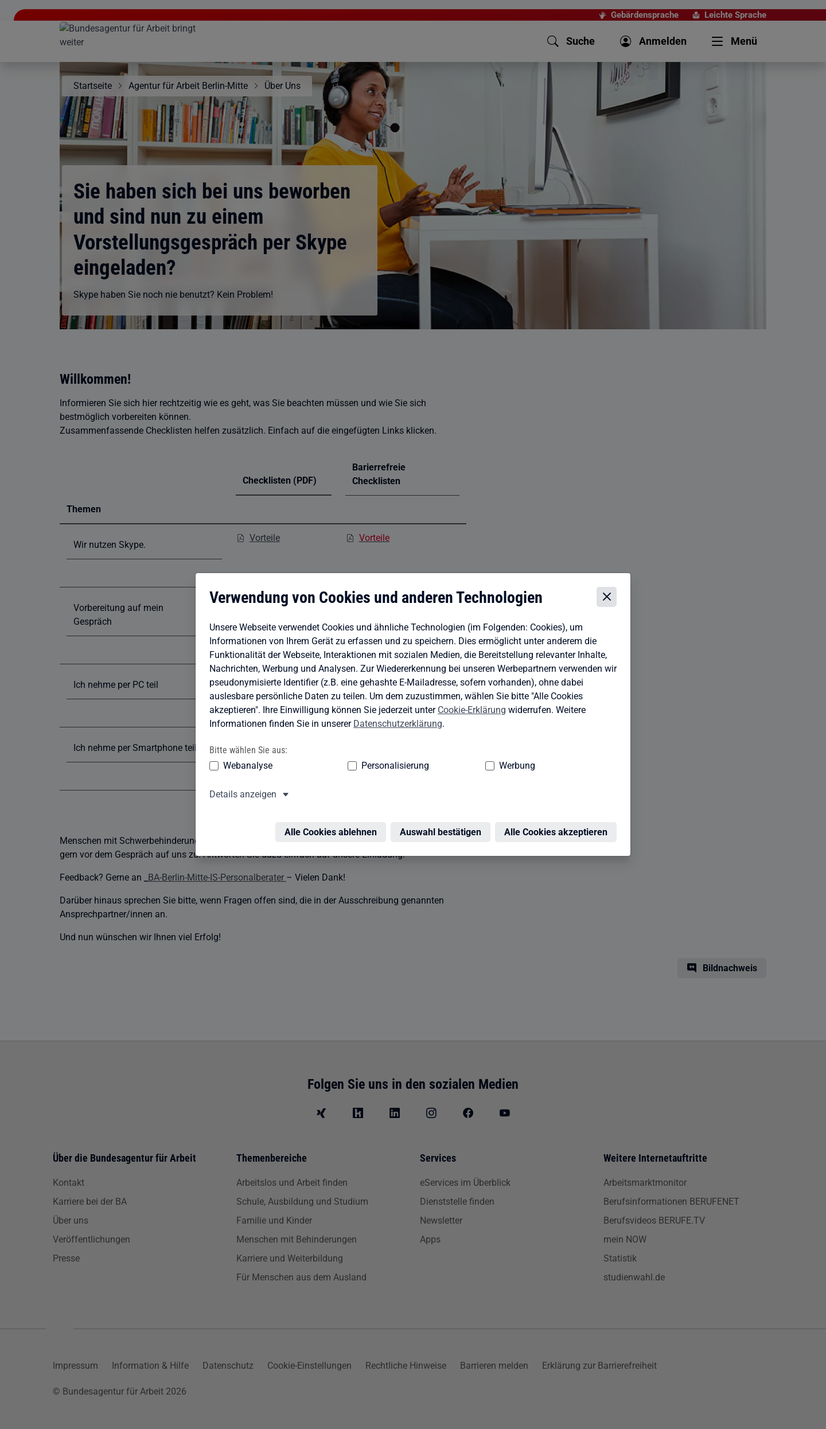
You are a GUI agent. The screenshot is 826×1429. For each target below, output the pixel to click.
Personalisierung (359, 766)
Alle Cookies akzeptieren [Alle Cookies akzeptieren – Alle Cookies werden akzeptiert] (558, 825)
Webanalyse (245, 766)
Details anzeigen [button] (240, 794)
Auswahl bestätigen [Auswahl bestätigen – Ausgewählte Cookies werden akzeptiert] (443, 825)
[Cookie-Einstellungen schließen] (609, 597)
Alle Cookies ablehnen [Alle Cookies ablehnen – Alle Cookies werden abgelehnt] (333, 825)
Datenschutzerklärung (394, 723)
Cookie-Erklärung (469, 709)
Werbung (449, 766)
